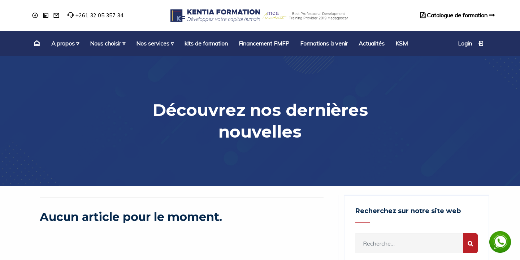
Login (471, 43)
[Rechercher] (470, 243)
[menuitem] (36, 43)
